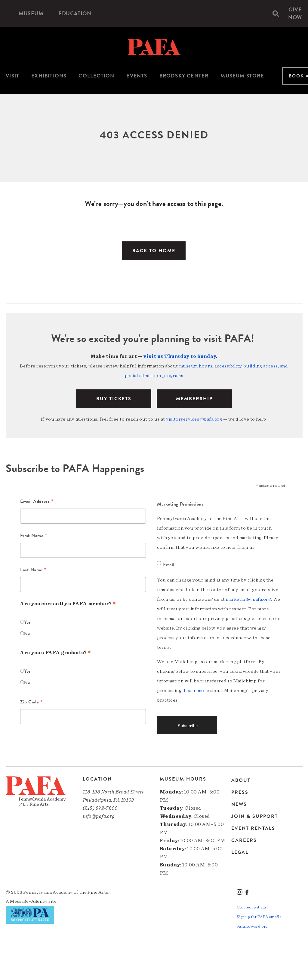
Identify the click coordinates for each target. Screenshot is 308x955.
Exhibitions (48, 76)
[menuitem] (31, 13)
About (241, 781)
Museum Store (242, 76)
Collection (96, 76)
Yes (27, 622)
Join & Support (254, 816)
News (239, 804)
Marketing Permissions (180, 504)
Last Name (33, 570)
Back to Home (153, 250)
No (27, 633)
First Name (34, 536)
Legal (239, 852)
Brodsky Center (184, 76)
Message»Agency (29, 901)
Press (239, 792)
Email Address (37, 502)
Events (136, 76)
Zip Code (31, 702)
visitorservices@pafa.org (194, 419)
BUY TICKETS (113, 398)
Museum (31, 13)
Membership (194, 398)
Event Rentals (253, 828)
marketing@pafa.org (248, 599)
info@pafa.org (99, 816)
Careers (244, 840)
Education (74, 13)
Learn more (196, 690)
